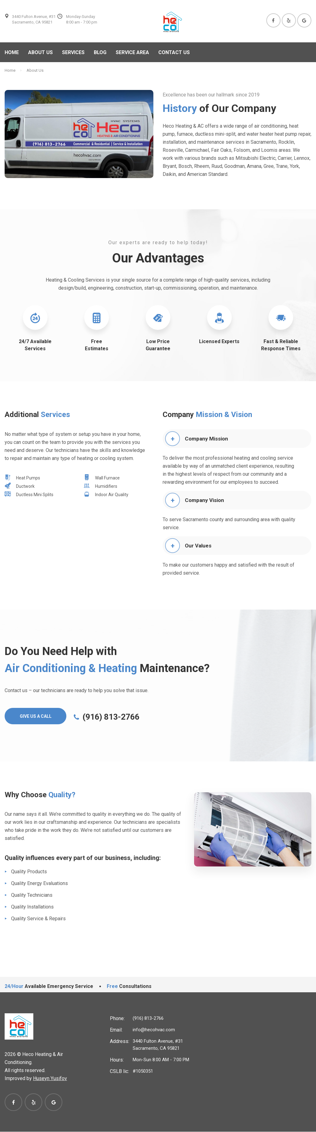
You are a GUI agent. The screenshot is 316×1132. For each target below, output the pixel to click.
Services (73, 52)
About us (40, 52)
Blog (100, 52)
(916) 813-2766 (148, 1018)
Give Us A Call (36, 716)
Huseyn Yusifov (50, 1079)
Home (12, 52)
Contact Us (174, 52)
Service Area (132, 52)
